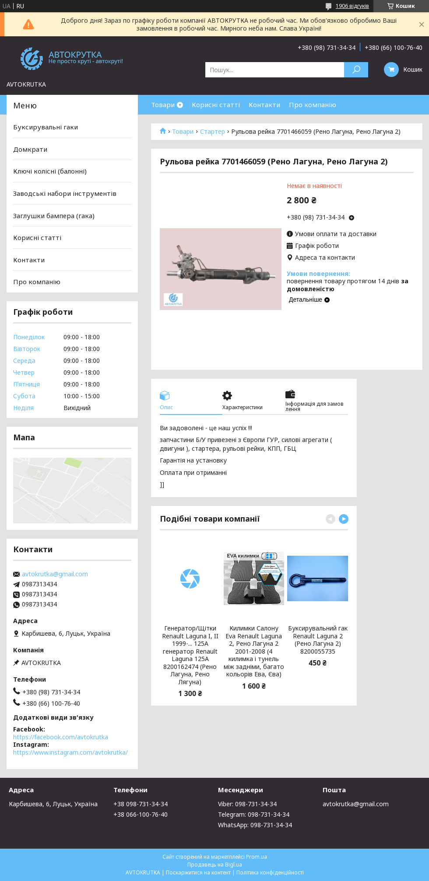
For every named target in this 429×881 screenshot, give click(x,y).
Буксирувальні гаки (45, 126)
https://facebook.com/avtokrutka (60, 737)
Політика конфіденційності (270, 872)
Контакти (264, 104)
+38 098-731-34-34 (140, 804)
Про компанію (312, 104)
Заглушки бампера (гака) (54, 215)
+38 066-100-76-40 (140, 814)
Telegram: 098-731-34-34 (253, 814)
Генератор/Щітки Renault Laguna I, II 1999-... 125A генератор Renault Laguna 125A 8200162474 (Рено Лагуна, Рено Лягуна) (190, 655)
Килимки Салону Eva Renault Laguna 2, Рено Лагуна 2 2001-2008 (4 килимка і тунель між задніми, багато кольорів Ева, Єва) (254, 651)
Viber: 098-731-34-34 (247, 804)
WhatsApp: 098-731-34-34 (255, 825)
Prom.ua (256, 856)
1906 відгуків (352, 6)
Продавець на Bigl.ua (214, 864)
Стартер (212, 132)
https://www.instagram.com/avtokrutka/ (70, 752)
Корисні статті (216, 104)
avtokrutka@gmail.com (55, 574)
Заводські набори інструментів (64, 193)
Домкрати (30, 149)
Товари (163, 104)
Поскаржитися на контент (198, 872)
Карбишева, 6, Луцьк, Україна (53, 804)
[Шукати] (356, 69)
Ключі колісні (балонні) (50, 171)
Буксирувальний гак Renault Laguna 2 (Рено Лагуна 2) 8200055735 (318, 639)
